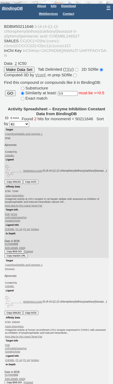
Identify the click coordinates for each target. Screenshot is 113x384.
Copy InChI (30, 181)
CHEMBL (10, 229)
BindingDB (12, 8)
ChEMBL (9, 155)
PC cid (18, 229)
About (41, 5)
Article (22, 247)
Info (53, 5)
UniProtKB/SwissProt (16, 217)
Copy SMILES (14, 181)
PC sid (26, 229)
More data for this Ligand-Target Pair (23, 205)
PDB (7, 214)
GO (10, 93)
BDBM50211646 (32, 170)
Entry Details (11, 247)
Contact (68, 13)
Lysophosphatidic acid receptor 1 (23, 133)
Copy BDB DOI (14, 251)
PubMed (28, 251)
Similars (35, 229)
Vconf (41, 75)
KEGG (14, 214)
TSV (68, 69)
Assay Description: (14, 195)
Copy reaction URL (16, 255)
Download (68, 5)
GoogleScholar (12, 220)
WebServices (48, 13)
